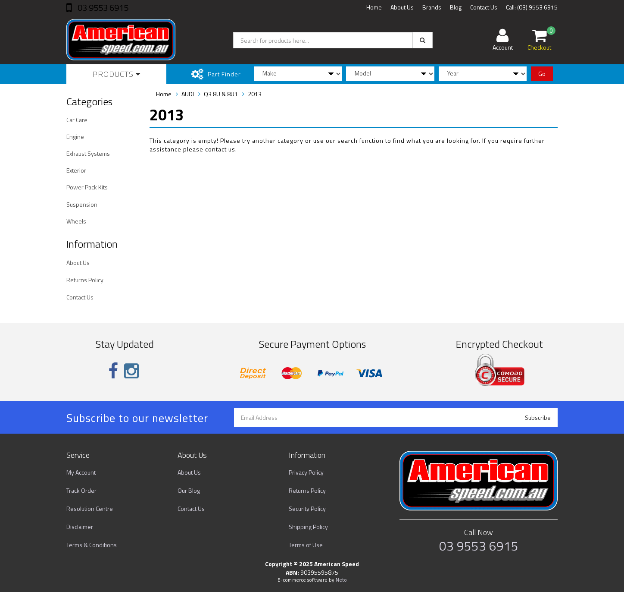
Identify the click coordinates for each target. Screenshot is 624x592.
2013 (255, 93)
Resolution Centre (89, 508)
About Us (402, 7)
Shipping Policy (308, 526)
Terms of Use (306, 544)
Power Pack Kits (87, 187)
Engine (75, 136)
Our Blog (189, 490)
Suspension (81, 204)
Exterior (76, 170)
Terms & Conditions (91, 544)
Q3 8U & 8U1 (221, 93)
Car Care (76, 119)
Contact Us (483, 7)
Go (542, 73)
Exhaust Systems (88, 153)
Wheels (76, 221)
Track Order (81, 490)
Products (116, 74)
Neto (341, 579)
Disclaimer (79, 526)
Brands (431, 7)
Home (374, 7)
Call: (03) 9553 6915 (532, 7)
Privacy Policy (306, 472)
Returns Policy (84, 279)
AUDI (187, 93)
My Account (81, 472)
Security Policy (307, 508)
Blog (456, 7)
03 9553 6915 (102, 7)
